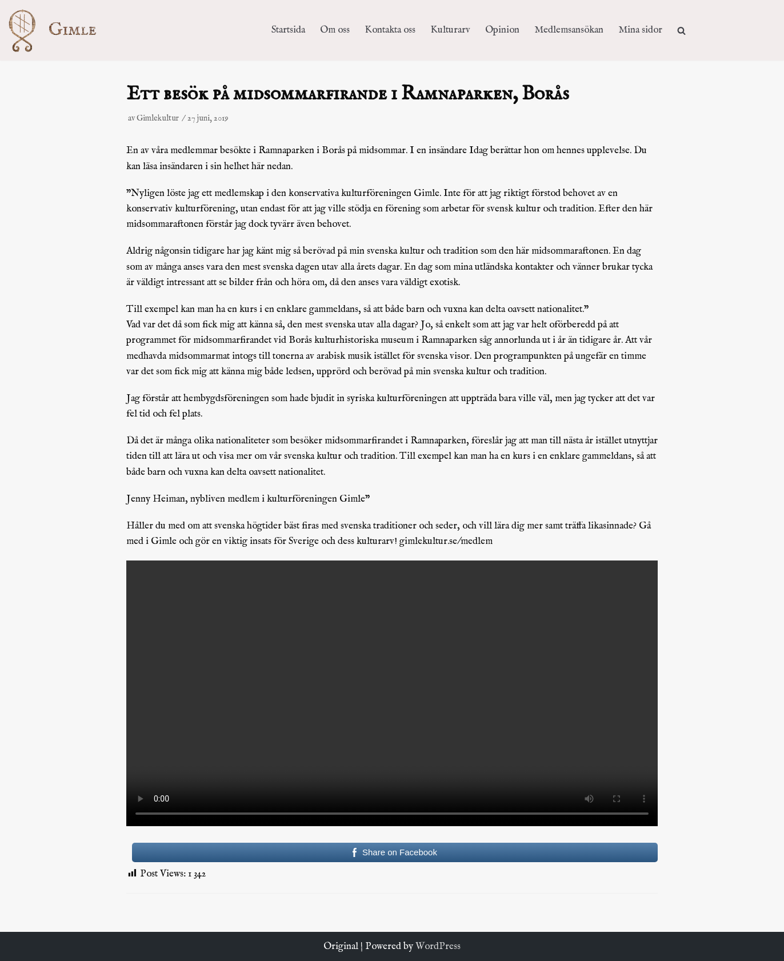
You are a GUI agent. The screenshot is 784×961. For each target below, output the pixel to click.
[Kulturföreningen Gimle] (63, 30)
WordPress (438, 946)
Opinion (502, 30)
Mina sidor (640, 30)
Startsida (288, 30)
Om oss (335, 30)
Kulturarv (450, 30)
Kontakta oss (390, 30)
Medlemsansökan (568, 30)
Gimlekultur (158, 118)
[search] (681, 30)
